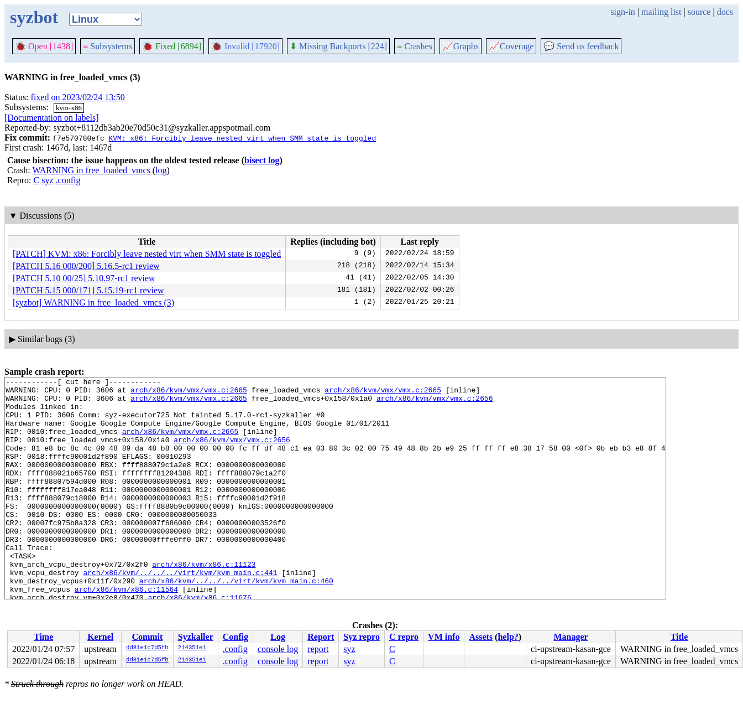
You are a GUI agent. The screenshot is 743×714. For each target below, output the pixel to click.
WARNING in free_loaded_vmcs (91, 170)
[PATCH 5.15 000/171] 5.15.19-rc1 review (88, 290)
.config (68, 180)
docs (725, 12)
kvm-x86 (69, 108)
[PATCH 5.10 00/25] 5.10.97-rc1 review (84, 278)
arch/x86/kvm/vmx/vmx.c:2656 (434, 403)
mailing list (661, 12)
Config (235, 636)
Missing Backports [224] (338, 46)
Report (320, 636)
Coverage (511, 46)
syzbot (34, 17)
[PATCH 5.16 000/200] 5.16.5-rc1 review (86, 266)
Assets (481, 636)
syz (47, 180)
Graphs (460, 46)
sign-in (622, 12)
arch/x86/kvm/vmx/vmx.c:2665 (188, 393)
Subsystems (107, 46)
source (699, 12)
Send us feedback (581, 46)
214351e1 (192, 648)
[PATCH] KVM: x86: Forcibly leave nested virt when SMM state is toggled (147, 253)
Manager (570, 636)
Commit (147, 636)
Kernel (100, 636)
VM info (443, 636)
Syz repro (361, 636)
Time (43, 636)
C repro (403, 636)
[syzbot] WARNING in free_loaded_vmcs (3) (93, 302)
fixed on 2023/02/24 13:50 (78, 97)
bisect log (262, 160)
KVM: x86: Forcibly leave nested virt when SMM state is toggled (242, 138)
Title (679, 636)
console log (278, 649)
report (317, 649)
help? (508, 636)
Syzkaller (195, 636)
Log (277, 636)
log (160, 170)
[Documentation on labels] (51, 117)
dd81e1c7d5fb (147, 648)
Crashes (414, 46)
